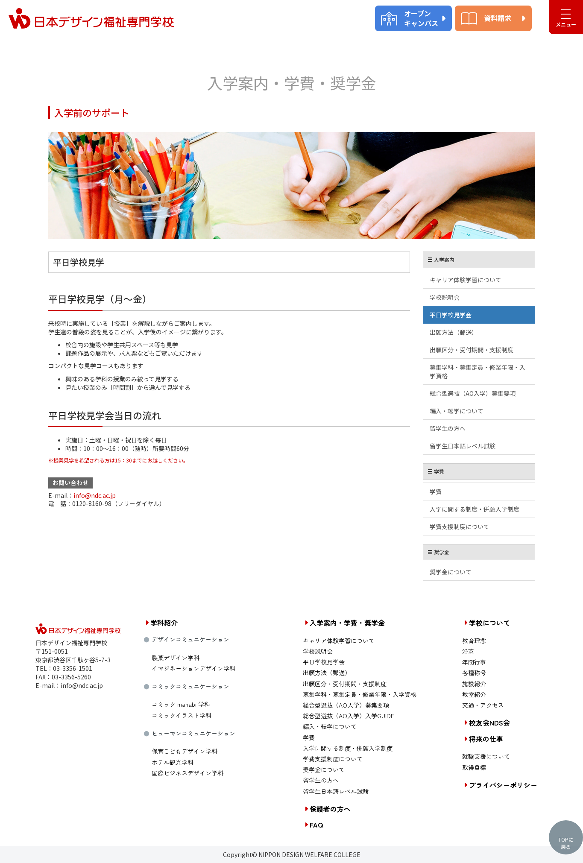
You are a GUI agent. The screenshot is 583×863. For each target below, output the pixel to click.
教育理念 (474, 640)
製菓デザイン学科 (175, 657)
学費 (436, 491)
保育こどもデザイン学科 (184, 751)
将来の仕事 (486, 739)
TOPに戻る (566, 843)
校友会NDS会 (489, 722)
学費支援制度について (459, 526)
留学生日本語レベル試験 (462, 446)
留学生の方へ (448, 428)
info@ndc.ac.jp (94, 495)
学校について (489, 622)
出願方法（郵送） (454, 332)
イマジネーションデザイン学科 (193, 668)
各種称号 (474, 672)
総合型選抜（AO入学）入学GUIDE (348, 715)
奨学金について (451, 572)
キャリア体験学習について (465, 279)
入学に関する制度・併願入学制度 (474, 509)
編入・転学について (456, 411)
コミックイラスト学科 (181, 715)
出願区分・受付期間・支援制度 (471, 349)
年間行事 (474, 662)
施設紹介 (474, 683)
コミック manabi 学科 (181, 704)
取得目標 (474, 767)
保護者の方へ (330, 809)
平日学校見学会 (451, 314)
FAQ (316, 824)
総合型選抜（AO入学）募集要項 (473, 393)
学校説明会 (445, 297)
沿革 (468, 651)
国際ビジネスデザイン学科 (187, 773)
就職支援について (486, 756)
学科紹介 (164, 622)
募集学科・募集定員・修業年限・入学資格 (477, 371)
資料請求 (497, 18)
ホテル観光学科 (172, 762)
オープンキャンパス (421, 18)
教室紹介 (474, 694)
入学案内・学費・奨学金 (347, 622)
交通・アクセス (483, 705)
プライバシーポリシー (503, 785)
